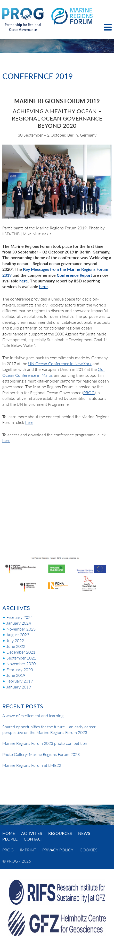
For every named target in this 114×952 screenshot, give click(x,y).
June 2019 (15, 675)
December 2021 (20, 651)
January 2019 (18, 686)
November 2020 (21, 663)
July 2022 (15, 640)
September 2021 (21, 657)
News (84, 833)
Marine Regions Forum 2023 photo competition (44, 743)
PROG (89, 392)
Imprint (28, 849)
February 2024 (19, 617)
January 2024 (18, 622)
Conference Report (74, 275)
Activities (31, 833)
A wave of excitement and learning (32, 715)
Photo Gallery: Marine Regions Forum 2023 (41, 754)
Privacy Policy (58, 849)
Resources (60, 833)
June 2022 (15, 646)
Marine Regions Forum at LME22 (31, 765)
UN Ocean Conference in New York (60, 363)
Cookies (88, 849)
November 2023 (21, 628)
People (10, 838)
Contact (33, 838)
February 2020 (19, 669)
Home (8, 833)
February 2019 (19, 680)
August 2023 (17, 634)
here (23, 280)
